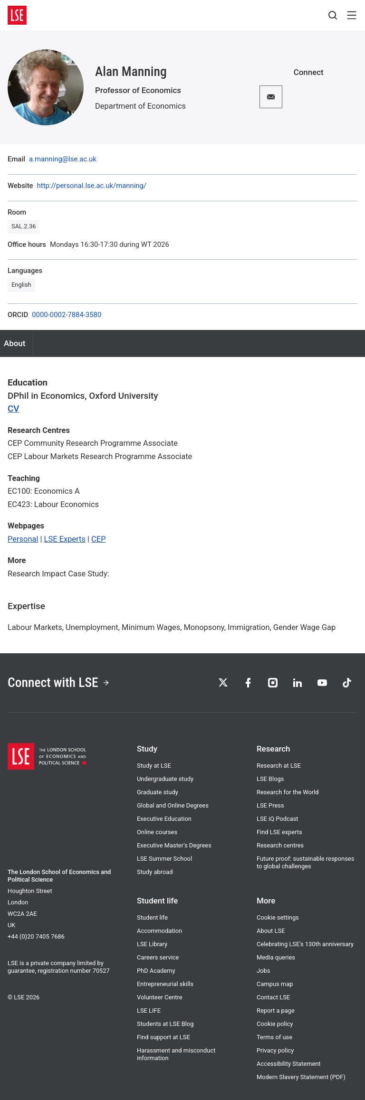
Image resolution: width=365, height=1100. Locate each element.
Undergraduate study (165, 778)
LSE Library (152, 944)
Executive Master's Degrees (174, 845)
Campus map (275, 983)
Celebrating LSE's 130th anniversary (305, 944)
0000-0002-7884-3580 (66, 315)
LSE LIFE (149, 1010)
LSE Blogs (270, 778)
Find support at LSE (163, 1037)
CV (13, 408)
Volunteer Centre (159, 997)
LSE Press (270, 805)
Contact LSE (273, 997)
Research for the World (288, 792)
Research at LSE (279, 765)
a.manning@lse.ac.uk (62, 159)
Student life (152, 917)
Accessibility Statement (289, 1063)
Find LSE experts (279, 832)
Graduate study (157, 792)
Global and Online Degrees (173, 805)
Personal (23, 539)
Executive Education (164, 818)
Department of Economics (140, 106)
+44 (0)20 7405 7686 (36, 936)
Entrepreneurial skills (165, 983)
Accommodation (159, 930)
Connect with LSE (59, 682)
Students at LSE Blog (165, 1023)
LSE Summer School (164, 858)
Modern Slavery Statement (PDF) (301, 1077)
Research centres (280, 845)
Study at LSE (154, 765)
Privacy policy (275, 1050)
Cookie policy (275, 1023)
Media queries (276, 957)
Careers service (158, 957)
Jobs (263, 970)
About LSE (271, 930)
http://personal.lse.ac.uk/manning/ (91, 185)
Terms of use (274, 1037)
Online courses (157, 832)
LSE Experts (65, 539)
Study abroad (155, 871)
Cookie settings (278, 917)
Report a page (276, 1010)
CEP (98, 539)
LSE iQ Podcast (277, 818)
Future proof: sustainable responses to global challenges (305, 862)
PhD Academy (156, 970)
